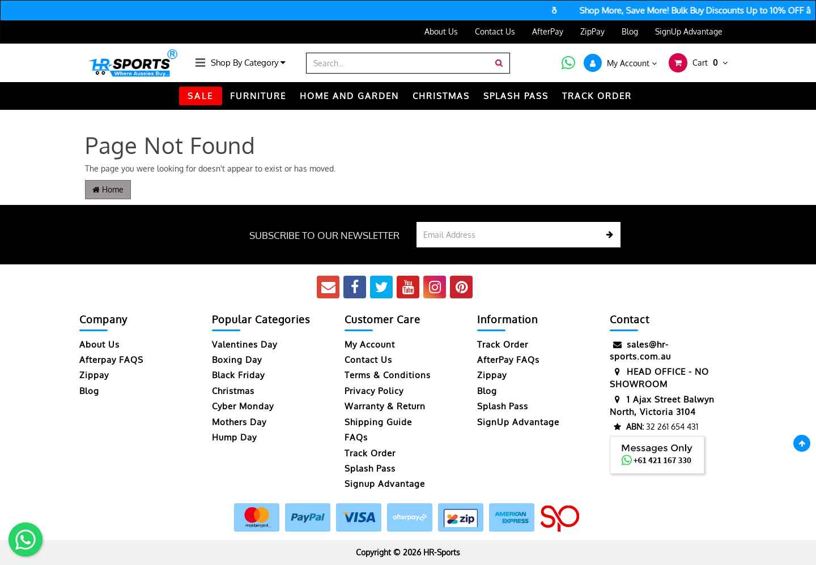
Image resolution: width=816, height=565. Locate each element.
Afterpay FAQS (111, 359)
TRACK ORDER (597, 96)
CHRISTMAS (441, 96)
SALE (201, 96)
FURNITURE (258, 96)
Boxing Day (237, 359)
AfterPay (547, 31)
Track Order (370, 453)
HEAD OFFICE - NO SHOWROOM (659, 377)
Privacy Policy (374, 391)
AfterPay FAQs (508, 359)
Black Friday (238, 375)
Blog (630, 31)
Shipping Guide (378, 422)
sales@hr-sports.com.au (640, 350)
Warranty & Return (385, 406)
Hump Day (234, 437)
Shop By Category (248, 62)
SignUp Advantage (688, 31)
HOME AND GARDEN (349, 96)
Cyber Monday (243, 406)
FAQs (356, 437)
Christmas (233, 391)
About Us (441, 31)
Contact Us (495, 31)
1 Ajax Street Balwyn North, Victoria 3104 (662, 405)
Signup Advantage (385, 483)
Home (108, 189)
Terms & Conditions (388, 375)
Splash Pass (516, 96)
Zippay (94, 375)
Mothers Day (239, 422)
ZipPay (592, 31)
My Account (370, 344)
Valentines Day (244, 344)
